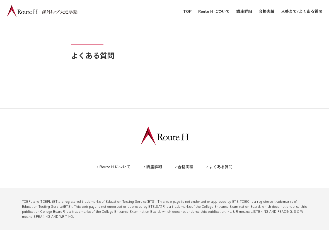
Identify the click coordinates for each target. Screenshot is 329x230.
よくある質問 (221, 166)
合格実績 (266, 11)
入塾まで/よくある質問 (301, 11)
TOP (187, 11)
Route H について (214, 11)
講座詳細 (244, 11)
